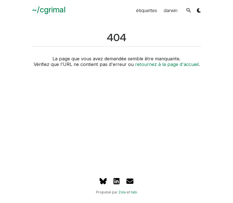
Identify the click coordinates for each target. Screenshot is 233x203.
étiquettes (146, 10)
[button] (189, 10)
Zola (122, 192)
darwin (170, 10)
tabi (134, 192)
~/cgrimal (48, 9)
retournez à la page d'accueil (167, 64)
